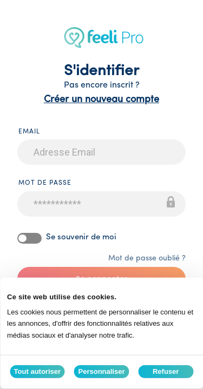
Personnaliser (101, 371)
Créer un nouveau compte (101, 100)
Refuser (166, 371)
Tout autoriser (37, 371)
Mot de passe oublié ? (147, 258)
